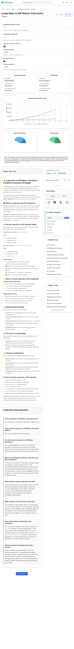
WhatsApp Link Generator (54, 297)
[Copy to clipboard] (67, 202)
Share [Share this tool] (68, 15)
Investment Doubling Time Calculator (57, 258)
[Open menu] (71, 2)
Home (2, 9)
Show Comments (21, 573)
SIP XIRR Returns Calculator (54, 248)
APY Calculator (51, 271)
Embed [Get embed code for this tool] (52, 196)
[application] (37, 114)
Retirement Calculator (53, 261)
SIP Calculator (51, 245)
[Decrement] (70, 28)
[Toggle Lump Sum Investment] (4, 46)
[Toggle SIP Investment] (4, 61)
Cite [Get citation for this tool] (64, 196)
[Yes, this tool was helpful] (65, 180)
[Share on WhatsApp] (49, 202)
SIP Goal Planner (51, 251)
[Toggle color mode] (67, 2)
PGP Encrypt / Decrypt (53, 293)
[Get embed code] (57, 15)
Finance (13, 9)
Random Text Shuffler (53, 290)
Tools (7, 9)
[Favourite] (61, 15)
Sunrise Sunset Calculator (54, 303)
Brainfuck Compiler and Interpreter (57, 306)
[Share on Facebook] (54, 202)
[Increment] (70, 27)
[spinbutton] (37, 27)
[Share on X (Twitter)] (61, 202)
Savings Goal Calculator (54, 264)
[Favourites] (63, 2)
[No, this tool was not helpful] (68, 180)
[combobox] (38, 2)
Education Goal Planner (53, 268)
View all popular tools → (58, 310)
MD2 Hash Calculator (53, 300)
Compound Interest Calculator (55, 254)
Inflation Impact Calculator (54, 274)
